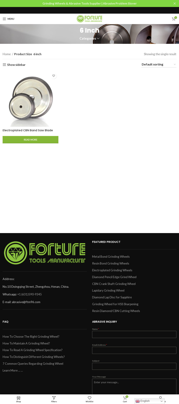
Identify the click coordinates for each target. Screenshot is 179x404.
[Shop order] (158, 64)
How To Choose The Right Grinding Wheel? (31, 336)
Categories (88, 38)
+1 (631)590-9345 (29, 294)
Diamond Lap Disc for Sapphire (112, 297)
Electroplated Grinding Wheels (112, 270)
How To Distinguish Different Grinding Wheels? (34, 357)
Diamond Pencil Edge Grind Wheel (114, 277)
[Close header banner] (174, 3)
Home (7, 54)
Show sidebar (16, 64)
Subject (95, 360)
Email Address (99, 345)
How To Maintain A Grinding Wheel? (26, 343)
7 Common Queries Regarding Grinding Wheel (33, 363)
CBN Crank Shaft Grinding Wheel (114, 284)
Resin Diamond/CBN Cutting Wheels (116, 311)
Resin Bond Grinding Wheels (110, 263)
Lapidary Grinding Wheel (108, 290)
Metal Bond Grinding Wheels (111, 256)
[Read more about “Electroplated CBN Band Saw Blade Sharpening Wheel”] (30, 139)
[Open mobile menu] (8, 18)
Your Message (99, 376)
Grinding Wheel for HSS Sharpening (115, 304)
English (142, 401)
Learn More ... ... (13, 370)
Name (95, 329)
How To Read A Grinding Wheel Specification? (32, 350)
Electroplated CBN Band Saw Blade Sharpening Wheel (29, 132)
